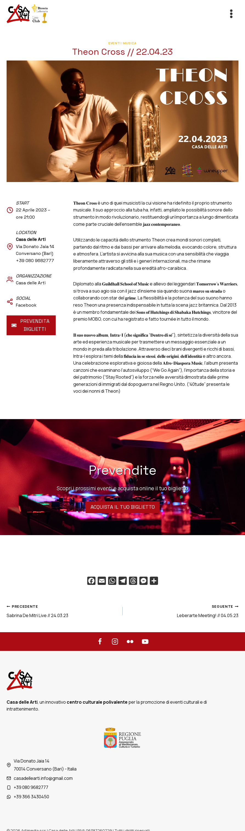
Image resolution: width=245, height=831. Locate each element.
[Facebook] (99, 641)
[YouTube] (145, 641)
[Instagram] (115, 641)
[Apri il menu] (231, 13)
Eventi (114, 43)
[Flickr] (130, 641)
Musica (129, 43)
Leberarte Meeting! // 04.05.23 (183, 610)
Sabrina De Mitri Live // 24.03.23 (62, 610)
